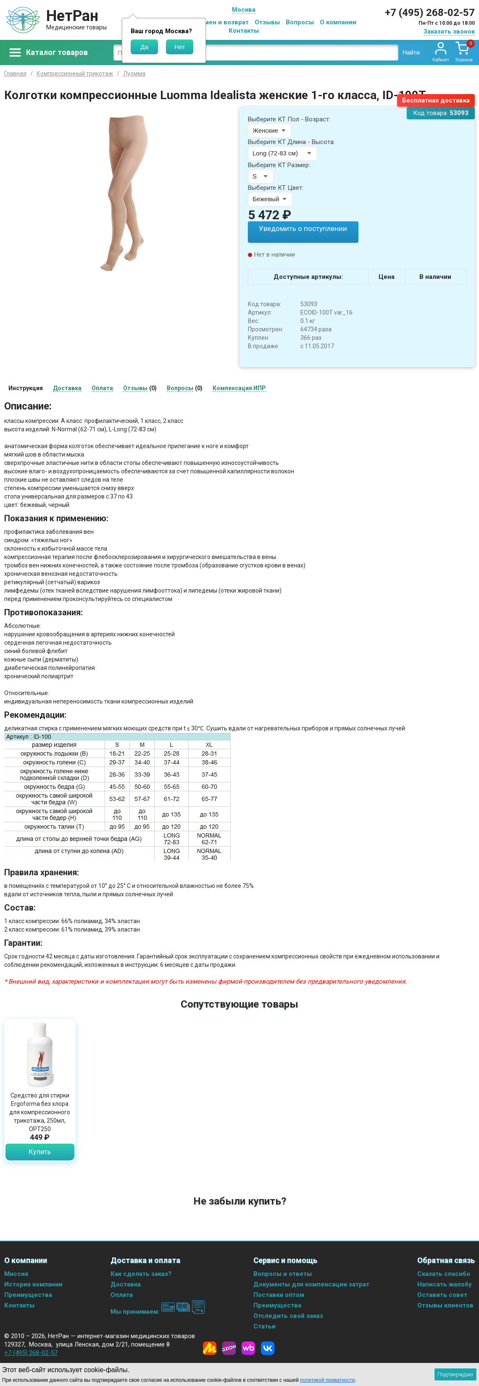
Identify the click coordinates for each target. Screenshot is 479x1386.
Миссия (16, 1273)
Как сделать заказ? (141, 1273)
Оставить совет (442, 1294)
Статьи (264, 1326)
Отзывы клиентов (445, 1305)
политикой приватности (327, 1380)
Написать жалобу (444, 1284)
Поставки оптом (278, 1294)
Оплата (122, 1294)
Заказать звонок (449, 31)
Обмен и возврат (222, 22)
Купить (40, 1151)
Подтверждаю (455, 1374)
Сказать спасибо (443, 1273)
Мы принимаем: (158, 1311)
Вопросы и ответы (282, 1273)
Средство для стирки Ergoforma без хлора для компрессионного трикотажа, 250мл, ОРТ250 (39, 1111)
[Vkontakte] (267, 1347)
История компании (33, 1284)
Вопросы (300, 22)
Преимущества (28, 1294)
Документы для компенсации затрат (311, 1284)
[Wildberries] (248, 1347)
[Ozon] (229, 1347)
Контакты (244, 30)
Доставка (126, 1284)
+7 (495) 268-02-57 (430, 12)
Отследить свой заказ (288, 1315)
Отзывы (267, 22)
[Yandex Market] (209, 1347)
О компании (338, 22)
